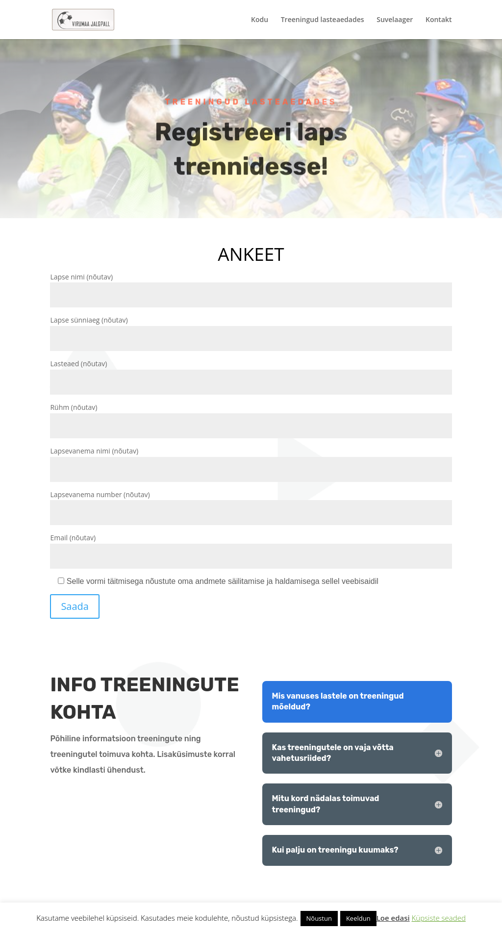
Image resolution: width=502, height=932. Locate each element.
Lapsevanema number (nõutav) (251, 504)
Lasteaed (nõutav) (251, 373)
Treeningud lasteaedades (322, 20)
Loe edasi (393, 918)
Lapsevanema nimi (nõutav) (251, 460)
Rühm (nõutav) (251, 416)
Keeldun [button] (358, 918)
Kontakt (439, 20)
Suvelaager (394, 20)
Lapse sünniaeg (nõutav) (251, 329)
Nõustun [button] (319, 918)
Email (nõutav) (251, 547)
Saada (75, 606)
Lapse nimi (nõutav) (251, 286)
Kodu (259, 20)
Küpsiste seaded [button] (439, 918)
